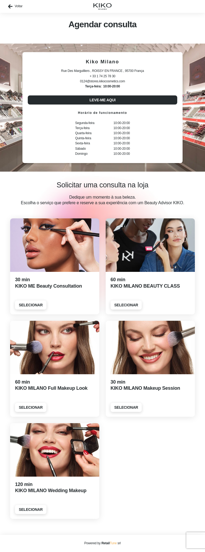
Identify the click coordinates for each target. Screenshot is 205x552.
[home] (102, 6)
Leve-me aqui (102, 100)
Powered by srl (102, 543)
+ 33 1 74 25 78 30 (102, 76)
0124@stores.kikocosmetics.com (102, 81)
